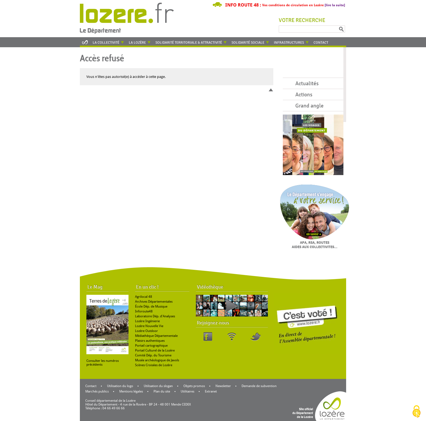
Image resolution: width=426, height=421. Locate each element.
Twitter (255, 336)
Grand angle (309, 105)
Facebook (207, 336)
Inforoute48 (144, 311)
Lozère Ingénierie (147, 321)
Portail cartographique (151, 345)
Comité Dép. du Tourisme (153, 355)
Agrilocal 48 (143, 297)
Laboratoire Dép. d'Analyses (155, 316)
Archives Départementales (154, 301)
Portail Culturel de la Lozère (155, 350)
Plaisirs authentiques (150, 341)
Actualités (307, 83)
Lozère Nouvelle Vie (149, 326)
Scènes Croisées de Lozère (153, 365)
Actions (303, 94)
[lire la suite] (335, 5)
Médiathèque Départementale (156, 336)
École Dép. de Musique (151, 306)
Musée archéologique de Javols (157, 360)
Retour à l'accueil (130, 17)
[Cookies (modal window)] (416, 412)
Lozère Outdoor (146, 331)
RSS (231, 336)
